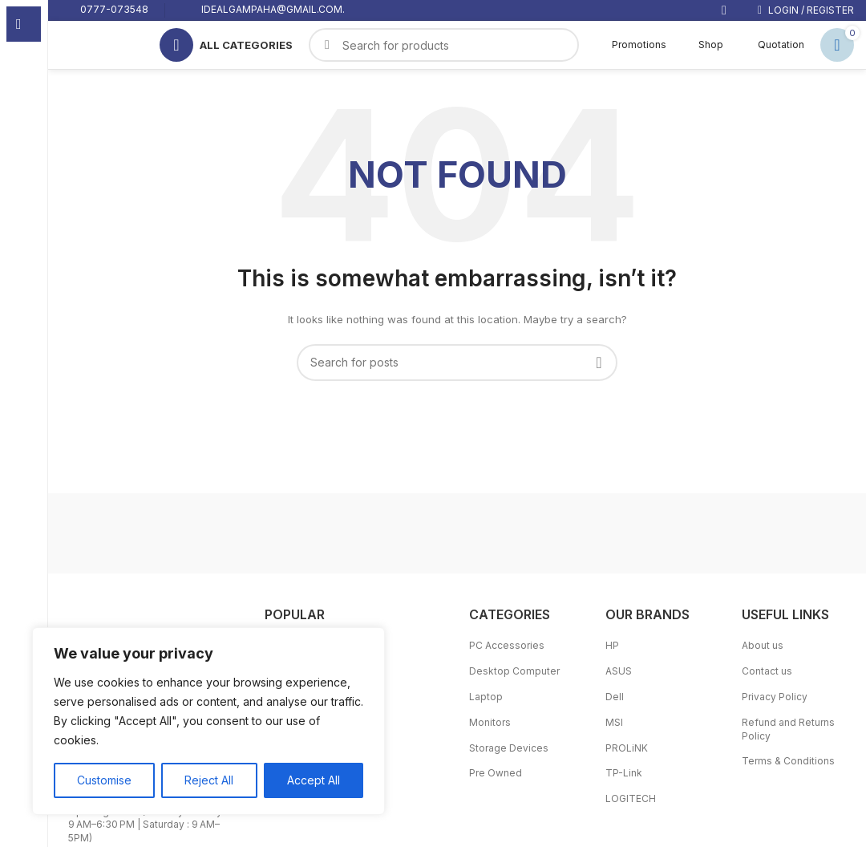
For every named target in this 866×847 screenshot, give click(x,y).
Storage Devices (508, 748)
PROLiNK (626, 748)
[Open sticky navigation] (226, 45)
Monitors (490, 722)
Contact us (767, 671)
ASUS (618, 671)
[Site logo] (93, 44)
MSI (614, 722)
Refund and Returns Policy (788, 729)
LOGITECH (630, 798)
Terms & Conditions (788, 761)
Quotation (771, 44)
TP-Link (623, 773)
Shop (702, 44)
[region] (208, 721)
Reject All (208, 780)
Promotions (630, 44)
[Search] (457, 362)
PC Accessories (506, 645)
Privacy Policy (774, 697)
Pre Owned (495, 773)
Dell (614, 697)
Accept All (313, 780)
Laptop (486, 697)
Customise (104, 780)
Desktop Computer (514, 671)
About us (762, 645)
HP (612, 645)
